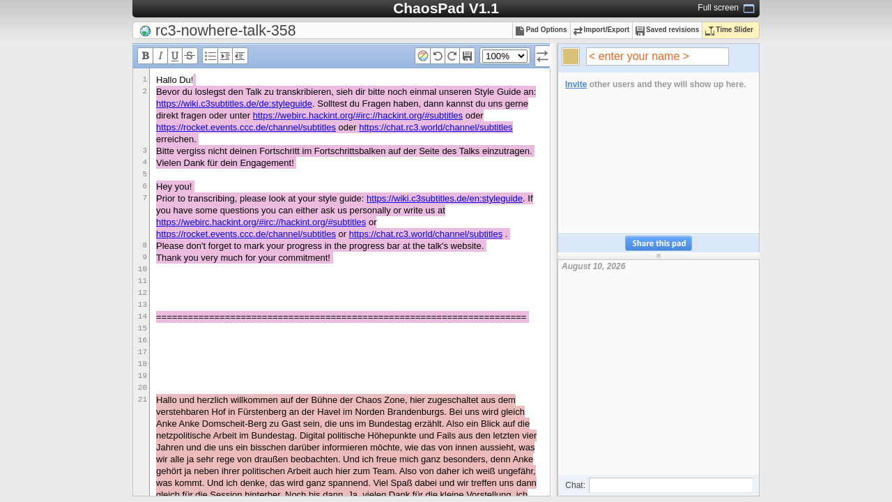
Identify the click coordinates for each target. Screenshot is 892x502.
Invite (576, 84)
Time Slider (729, 29)
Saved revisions (667, 29)
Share (658, 244)
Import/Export (602, 29)
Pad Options (541, 29)
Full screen (718, 8)
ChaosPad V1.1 (446, 8)
